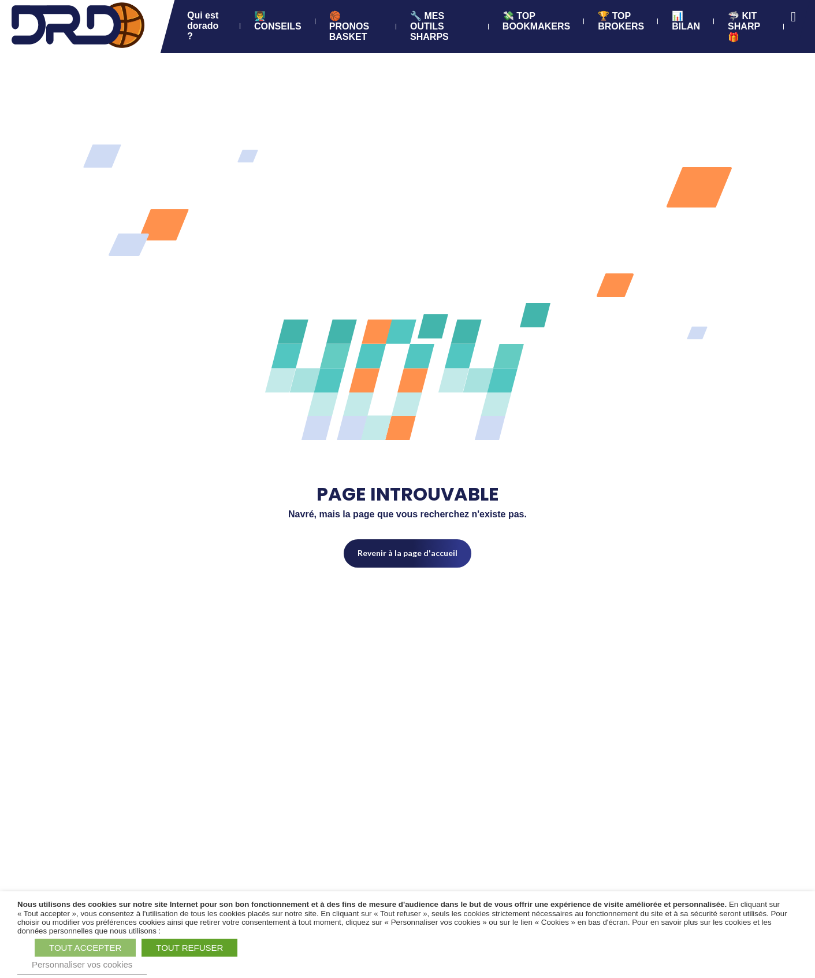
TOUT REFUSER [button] (189, 948)
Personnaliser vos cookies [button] (82, 964)
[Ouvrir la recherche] (793, 17)
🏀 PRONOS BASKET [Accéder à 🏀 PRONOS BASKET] (349, 26)
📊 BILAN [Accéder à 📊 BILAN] (686, 21)
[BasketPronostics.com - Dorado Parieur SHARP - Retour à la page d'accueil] (78, 26)
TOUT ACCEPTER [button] (85, 948)
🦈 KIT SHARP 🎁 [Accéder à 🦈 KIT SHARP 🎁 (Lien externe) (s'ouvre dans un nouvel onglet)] (744, 26)
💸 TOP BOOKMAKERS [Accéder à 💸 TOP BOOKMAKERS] (536, 21)
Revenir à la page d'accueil (407, 553)
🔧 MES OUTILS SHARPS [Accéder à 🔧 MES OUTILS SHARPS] (429, 26)
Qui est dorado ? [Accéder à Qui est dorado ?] (202, 25)
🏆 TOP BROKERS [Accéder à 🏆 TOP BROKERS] (621, 21)
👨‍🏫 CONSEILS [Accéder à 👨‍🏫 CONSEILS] (278, 21)
